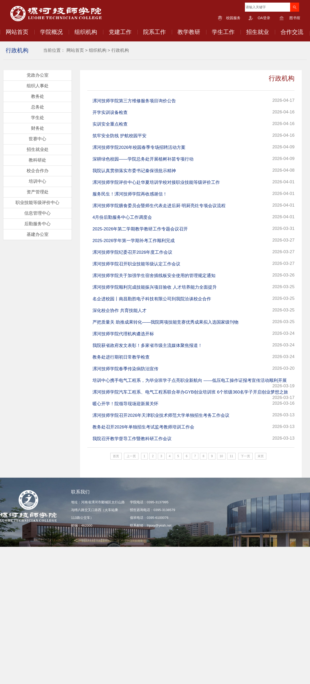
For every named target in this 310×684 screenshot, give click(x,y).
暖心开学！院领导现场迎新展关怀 (125, 403)
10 (221, 456)
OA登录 (264, 18)
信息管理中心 (37, 213)
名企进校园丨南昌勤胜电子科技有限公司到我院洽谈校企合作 (151, 298)
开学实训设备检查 (110, 112)
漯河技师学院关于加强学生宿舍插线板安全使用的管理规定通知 (153, 275)
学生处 (37, 117)
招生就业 (257, 32)
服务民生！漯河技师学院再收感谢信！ (129, 194)
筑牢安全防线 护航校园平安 (119, 135)
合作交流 (292, 32)
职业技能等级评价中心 (37, 202)
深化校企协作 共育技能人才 (119, 310)
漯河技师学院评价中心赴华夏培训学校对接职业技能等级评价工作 (156, 182)
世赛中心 (37, 138)
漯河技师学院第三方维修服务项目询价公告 (134, 100)
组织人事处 (38, 85)
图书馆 (294, 18)
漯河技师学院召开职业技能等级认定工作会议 (136, 263)
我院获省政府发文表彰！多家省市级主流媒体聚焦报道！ (147, 345)
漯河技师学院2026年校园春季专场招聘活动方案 (138, 147)
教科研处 (37, 160)
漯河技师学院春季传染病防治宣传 (125, 368)
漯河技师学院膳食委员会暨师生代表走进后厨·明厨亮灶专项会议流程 (159, 205)
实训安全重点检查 (110, 124)
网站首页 (17, 32)
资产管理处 (38, 192)
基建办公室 (38, 234)
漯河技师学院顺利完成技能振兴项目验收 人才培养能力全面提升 (154, 287)
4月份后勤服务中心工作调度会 (122, 217)
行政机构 (120, 50)
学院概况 (51, 32)
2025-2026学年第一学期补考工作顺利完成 (133, 240)
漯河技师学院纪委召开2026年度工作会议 (132, 252)
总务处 (37, 107)
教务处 (37, 96)
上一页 (131, 456)
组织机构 (85, 32)
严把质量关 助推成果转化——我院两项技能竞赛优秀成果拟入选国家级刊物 (165, 322)
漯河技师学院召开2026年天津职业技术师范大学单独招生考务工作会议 (160, 415)
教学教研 (188, 32)
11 (231, 456)
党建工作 (120, 32)
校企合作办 (38, 170)
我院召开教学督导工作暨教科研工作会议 (132, 438)
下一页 (245, 456)
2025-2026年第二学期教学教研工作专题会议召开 (140, 229)
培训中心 (37, 181)
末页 (261, 456)
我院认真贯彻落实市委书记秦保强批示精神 (134, 170)
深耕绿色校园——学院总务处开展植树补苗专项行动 (142, 159)
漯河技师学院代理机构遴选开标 (123, 333)
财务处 (37, 128)
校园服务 (233, 18)
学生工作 (223, 32)
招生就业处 (38, 149)
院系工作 (154, 32)
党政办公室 (38, 75)
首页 (116, 456)
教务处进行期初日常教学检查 (121, 357)
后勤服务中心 (37, 223)
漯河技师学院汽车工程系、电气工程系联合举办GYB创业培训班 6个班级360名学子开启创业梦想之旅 (190, 392)
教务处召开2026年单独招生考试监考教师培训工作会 (143, 427)
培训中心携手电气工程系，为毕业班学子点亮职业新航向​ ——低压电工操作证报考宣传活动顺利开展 (189, 380)
